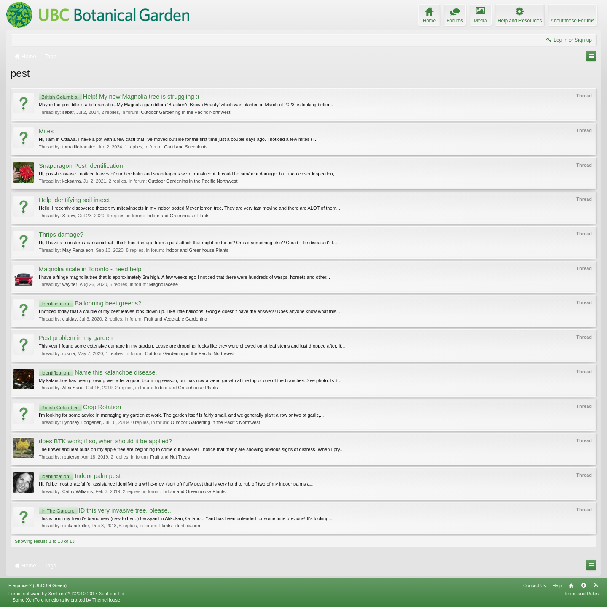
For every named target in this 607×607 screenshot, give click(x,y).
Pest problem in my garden (76, 338)
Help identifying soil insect (74, 200)
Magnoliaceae (163, 284)
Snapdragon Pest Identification (81, 165)
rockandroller (75, 525)
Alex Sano (72, 387)
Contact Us (534, 585)
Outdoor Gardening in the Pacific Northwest (185, 112)
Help (557, 585)
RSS (596, 585)
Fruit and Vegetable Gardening (175, 318)
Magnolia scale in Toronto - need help (90, 269)
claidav (69, 318)
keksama (71, 180)
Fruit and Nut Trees (170, 456)
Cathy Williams (77, 491)
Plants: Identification (179, 525)
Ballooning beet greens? (90, 303)
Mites (46, 131)
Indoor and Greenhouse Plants (177, 215)
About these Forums (572, 21)
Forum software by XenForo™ (67, 593)
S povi (68, 215)
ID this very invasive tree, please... (106, 510)
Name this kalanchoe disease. (98, 372)
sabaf (68, 112)
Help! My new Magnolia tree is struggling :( (119, 96)
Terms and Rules (581, 593)
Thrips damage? (61, 234)
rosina (68, 353)
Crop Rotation (80, 407)
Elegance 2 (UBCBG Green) (37, 585)
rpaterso (70, 456)
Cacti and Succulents (185, 146)
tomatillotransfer (78, 146)
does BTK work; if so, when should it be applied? (105, 441)
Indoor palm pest (80, 475)
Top (583, 585)
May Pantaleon (77, 250)
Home (571, 585)
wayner (69, 284)
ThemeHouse (106, 599)
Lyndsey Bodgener (81, 422)
